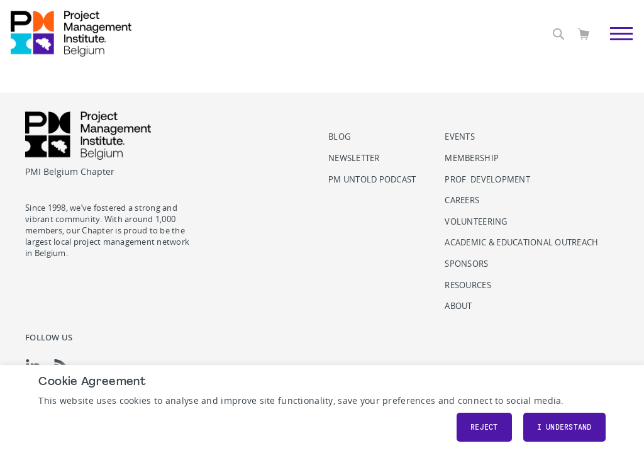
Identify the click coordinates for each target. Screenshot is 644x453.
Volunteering (476, 221)
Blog (339, 136)
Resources (468, 285)
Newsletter (354, 158)
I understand (564, 427)
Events (460, 136)
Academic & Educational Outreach (521, 242)
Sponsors (466, 264)
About (458, 306)
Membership (472, 158)
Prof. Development (487, 179)
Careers (462, 200)
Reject (484, 427)
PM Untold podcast (372, 179)
